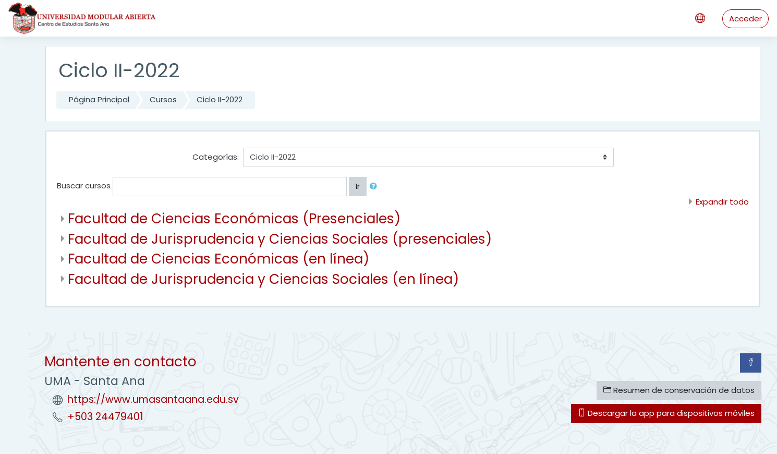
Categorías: (215, 156)
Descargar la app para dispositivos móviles (666, 413)
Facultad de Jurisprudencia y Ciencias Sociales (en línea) (263, 279)
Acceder (745, 18)
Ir (358, 186)
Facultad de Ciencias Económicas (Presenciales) (234, 218)
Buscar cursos (84, 185)
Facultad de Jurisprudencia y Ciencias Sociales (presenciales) (280, 238)
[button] (375, 186)
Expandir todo (722, 201)
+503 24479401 (105, 417)
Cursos (163, 99)
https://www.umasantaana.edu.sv (153, 399)
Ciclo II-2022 (219, 99)
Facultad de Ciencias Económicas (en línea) (218, 258)
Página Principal (99, 99)
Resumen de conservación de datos (679, 390)
